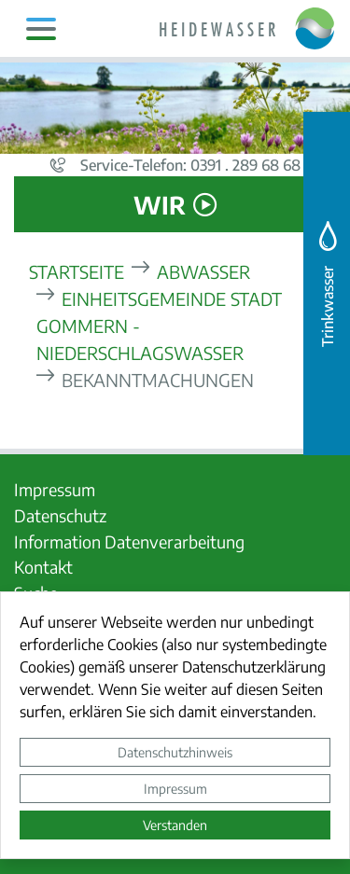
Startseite (76, 271)
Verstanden (175, 824)
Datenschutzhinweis (175, 751)
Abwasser (203, 271)
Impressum (175, 788)
